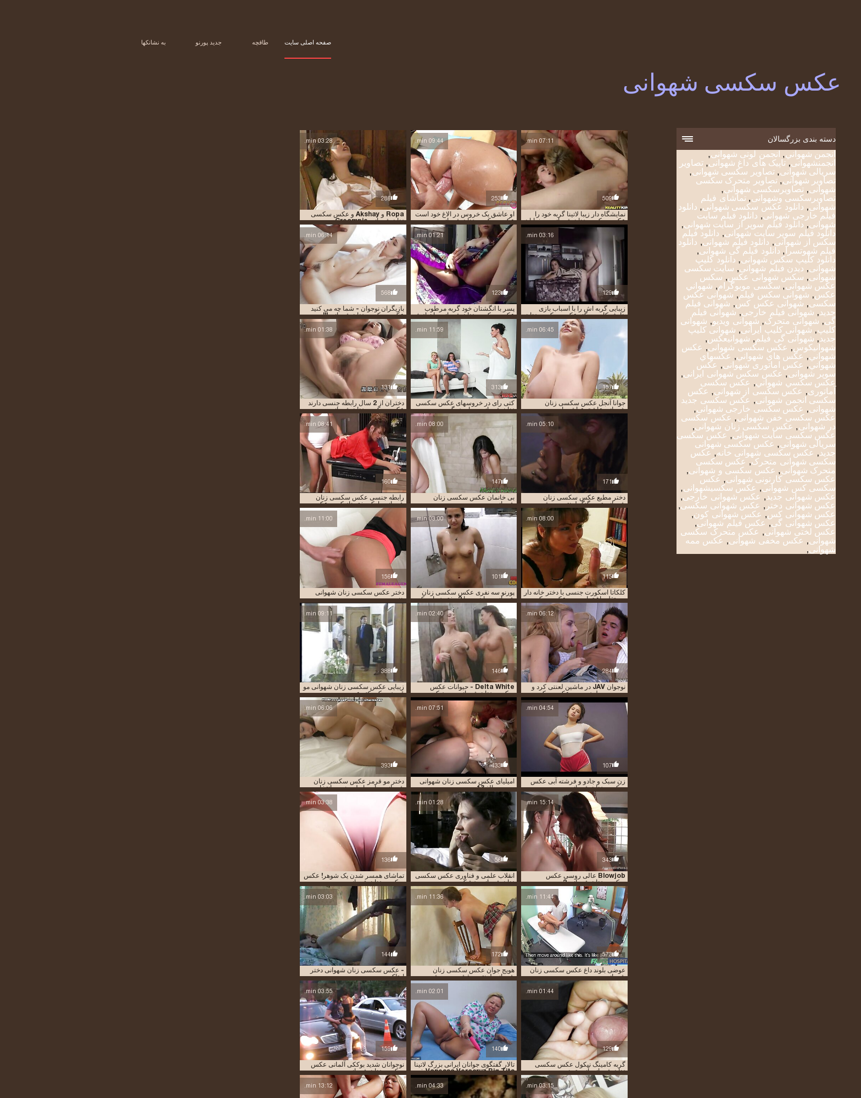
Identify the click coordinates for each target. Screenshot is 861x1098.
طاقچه (206, 42)
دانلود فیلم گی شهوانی (685, 251)
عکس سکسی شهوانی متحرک (709, 458)
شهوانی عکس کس (715, 304)
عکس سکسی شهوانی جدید (699, 1065)
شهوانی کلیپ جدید (364, 1053)
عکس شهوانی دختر (747, 506)
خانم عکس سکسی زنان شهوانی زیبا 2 (585, 784)
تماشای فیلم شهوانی (216, 1041)
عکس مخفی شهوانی (712, 541)
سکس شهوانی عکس (712, 278)
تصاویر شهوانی (755, 181)
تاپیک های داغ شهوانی (693, 164)
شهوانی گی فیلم (731, 339)
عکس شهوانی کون (674, 515)
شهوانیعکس (674, 339)
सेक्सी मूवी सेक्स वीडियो (750, 1083)
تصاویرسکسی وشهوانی (739, 199)
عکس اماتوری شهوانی (709, 366)
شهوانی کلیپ (472, 1053)
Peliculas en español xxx (458, 1083)
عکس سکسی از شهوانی (704, 392)
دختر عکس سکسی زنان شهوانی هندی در (301, 454)
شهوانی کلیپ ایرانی (722, 330)
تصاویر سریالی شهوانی (542, 1041)
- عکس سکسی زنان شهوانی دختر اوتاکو (294, 702)
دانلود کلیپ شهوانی (284, 1047)
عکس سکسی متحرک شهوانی (534, 1065)
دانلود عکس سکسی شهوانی (699, 207)
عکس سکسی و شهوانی (678, 471)
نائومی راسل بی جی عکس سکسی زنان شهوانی (582, 950)
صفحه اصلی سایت (254, 42)
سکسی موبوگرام (695, 287)
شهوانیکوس (760, 348)
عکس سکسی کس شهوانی (714, 484)
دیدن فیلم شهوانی (717, 269)
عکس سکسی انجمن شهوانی (708, 397)
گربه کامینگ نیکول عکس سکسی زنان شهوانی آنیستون (388, 784)
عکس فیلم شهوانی (677, 524)
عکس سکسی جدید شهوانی (392, 1059)
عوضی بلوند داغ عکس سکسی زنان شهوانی (483, 702)
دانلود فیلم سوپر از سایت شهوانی (690, 225)
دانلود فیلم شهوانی (681, 243)
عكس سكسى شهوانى (694, 348)
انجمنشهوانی (759, 164)
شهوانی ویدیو (681, 322)
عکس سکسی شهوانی (689, 1083)
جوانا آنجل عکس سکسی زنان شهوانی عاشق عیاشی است (294, 372)
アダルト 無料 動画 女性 (621, 1083)
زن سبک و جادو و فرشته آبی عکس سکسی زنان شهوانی (295, 619)
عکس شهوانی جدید (747, 497)
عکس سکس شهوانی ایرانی (679, 374)
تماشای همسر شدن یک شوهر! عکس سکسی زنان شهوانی (387, 619)
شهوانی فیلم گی (607, 1053)
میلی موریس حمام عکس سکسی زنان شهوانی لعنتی (581, 867)
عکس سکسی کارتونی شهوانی (727, 480)
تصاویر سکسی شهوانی (679, 172)
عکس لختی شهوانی (746, 532)
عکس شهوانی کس (747, 515)
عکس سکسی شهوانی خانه (712, 453)
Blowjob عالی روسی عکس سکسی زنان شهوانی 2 (578, 619)
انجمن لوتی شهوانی (691, 155)
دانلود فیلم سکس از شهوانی (609, 1047)
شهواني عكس (179, 1047)
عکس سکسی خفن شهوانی (732, 418)
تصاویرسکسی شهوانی (710, 190)
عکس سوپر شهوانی (686, 1059)
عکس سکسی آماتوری (545, 1059)
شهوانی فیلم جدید (658, 1053)
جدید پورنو (155, 42)
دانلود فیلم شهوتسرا (484, 1047)
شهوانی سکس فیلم (720, 295)
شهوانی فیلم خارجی (724, 313)
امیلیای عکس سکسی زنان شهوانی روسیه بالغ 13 (582, 537)
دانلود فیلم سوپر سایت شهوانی (726, 234)
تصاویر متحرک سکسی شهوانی (353, 1041)
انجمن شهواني (756, 155)
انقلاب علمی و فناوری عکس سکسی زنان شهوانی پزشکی (484, 619)
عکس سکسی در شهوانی (317, 1059)
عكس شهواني (210, 1053)
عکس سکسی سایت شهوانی (730, 436)
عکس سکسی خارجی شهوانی (696, 409)
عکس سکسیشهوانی (666, 489)
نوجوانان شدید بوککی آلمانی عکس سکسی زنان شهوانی (580, 702)
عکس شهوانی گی (749, 524)
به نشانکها (99, 42)
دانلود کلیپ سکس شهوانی (734, 260)
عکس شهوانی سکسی (667, 506)
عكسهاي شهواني (106, 1053)
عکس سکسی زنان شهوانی (690, 427)
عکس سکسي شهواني (742, 383)
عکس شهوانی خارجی (668, 497)
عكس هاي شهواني (716, 357)
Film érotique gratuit (544, 1083)
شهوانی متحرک (738, 322)
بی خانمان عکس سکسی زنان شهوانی (483, 372)
